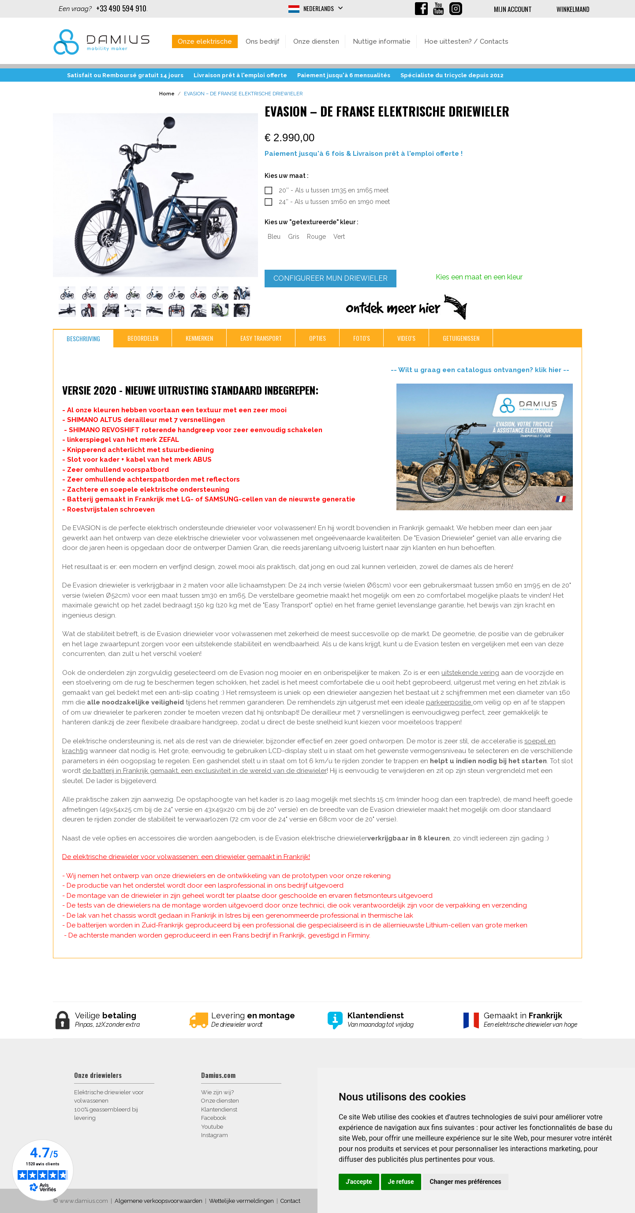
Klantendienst (219, 1109)
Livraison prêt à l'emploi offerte (240, 75)
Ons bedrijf (263, 41)
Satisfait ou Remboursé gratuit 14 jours (125, 75)
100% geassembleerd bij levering (106, 1114)
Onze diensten (316, 41)
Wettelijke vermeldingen (241, 1201)
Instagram (214, 1135)
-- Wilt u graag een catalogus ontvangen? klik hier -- (482, 370)
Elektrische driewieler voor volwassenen (109, 1096)
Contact (290, 1201)
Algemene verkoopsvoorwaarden (158, 1201)
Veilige (122, 1020)
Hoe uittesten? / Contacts (466, 41)
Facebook (213, 1118)
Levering (258, 1020)
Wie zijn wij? (217, 1092)
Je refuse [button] (401, 1181)
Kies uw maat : (287, 175)
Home (167, 94)
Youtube (212, 1126)
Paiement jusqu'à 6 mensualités (343, 75)
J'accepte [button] (359, 1181)
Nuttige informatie (382, 41)
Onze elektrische (205, 41)
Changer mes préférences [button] (465, 1181)
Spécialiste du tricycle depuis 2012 (452, 75)
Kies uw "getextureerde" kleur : (312, 222)
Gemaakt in (531, 1020)
